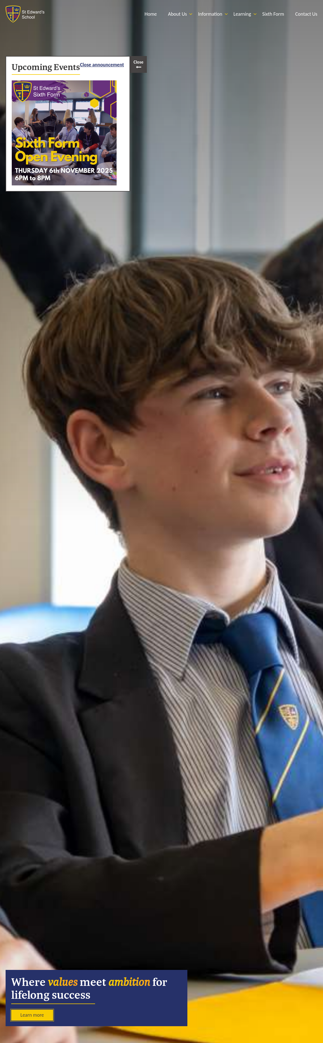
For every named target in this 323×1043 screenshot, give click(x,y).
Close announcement (102, 64)
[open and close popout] (138, 64)
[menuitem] (151, 14)
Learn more (32, 1015)
